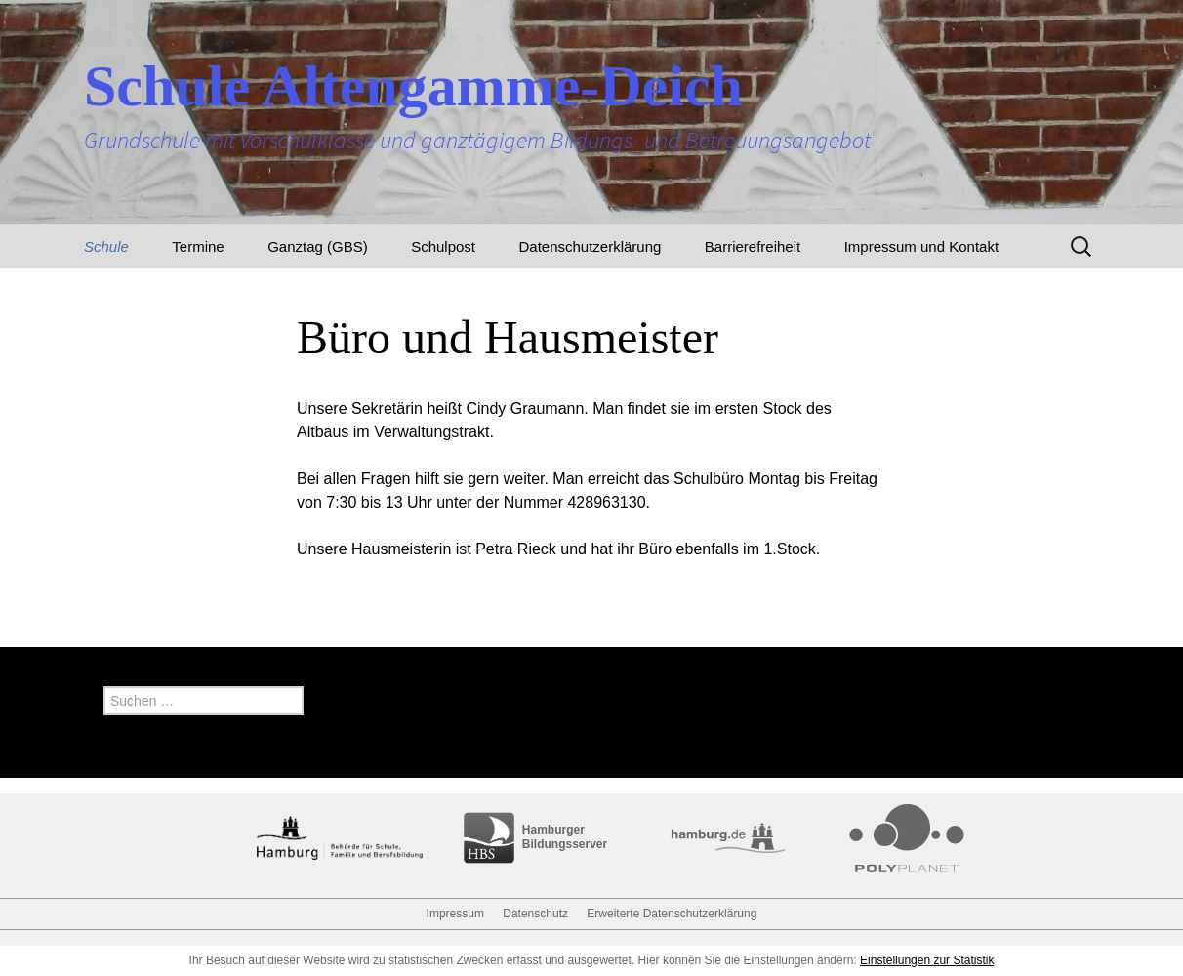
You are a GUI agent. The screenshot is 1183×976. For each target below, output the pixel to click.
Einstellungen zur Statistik (927, 960)
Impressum (455, 913)
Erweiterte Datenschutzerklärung (671, 913)
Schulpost (443, 246)
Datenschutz (535, 913)
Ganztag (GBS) (317, 246)
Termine (198, 246)
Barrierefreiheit (752, 246)
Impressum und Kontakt (921, 246)
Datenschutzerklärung (589, 246)
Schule (106, 246)
